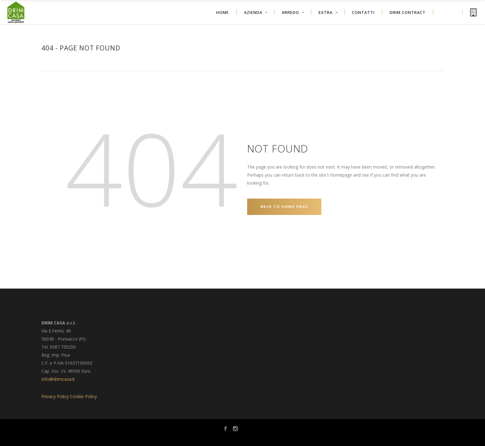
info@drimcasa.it (58, 379)
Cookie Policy (83, 396)
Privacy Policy (55, 396)
